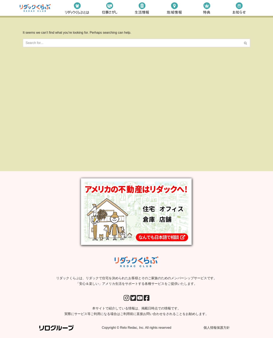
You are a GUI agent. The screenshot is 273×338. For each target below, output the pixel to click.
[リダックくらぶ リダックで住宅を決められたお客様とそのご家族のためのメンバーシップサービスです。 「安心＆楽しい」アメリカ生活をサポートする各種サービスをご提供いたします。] (35, 8)
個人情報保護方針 (217, 327)
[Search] (132, 43)
